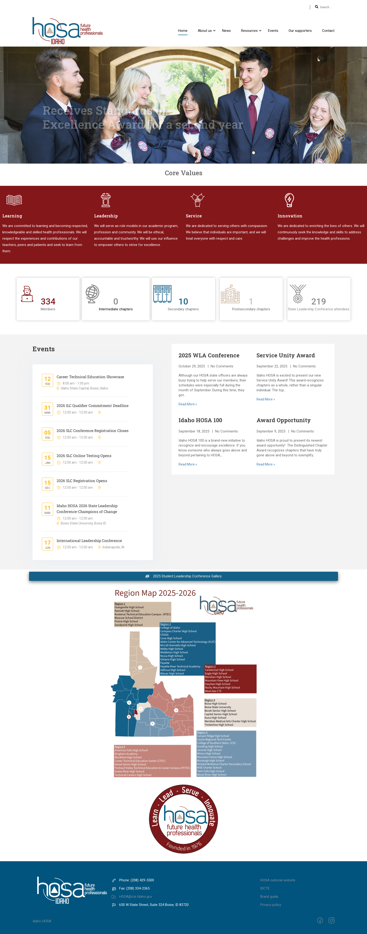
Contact (328, 31)
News (226, 31)
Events (273, 31)
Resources (249, 31)
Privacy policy (270, 905)
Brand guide (269, 896)
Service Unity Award (286, 355)
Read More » (188, 404)
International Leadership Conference (89, 540)
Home (182, 31)
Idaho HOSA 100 (200, 420)
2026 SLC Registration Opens (82, 480)
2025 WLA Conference (209, 355)
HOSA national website (277, 880)
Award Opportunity (284, 420)
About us (205, 31)
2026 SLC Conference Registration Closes (92, 430)
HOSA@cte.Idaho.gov (132, 896)
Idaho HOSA (42, 921)
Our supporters (300, 31)
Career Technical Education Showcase (90, 376)
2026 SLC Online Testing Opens (84, 455)
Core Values (183, 169)
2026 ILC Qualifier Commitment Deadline (92, 405)
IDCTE (265, 888)
